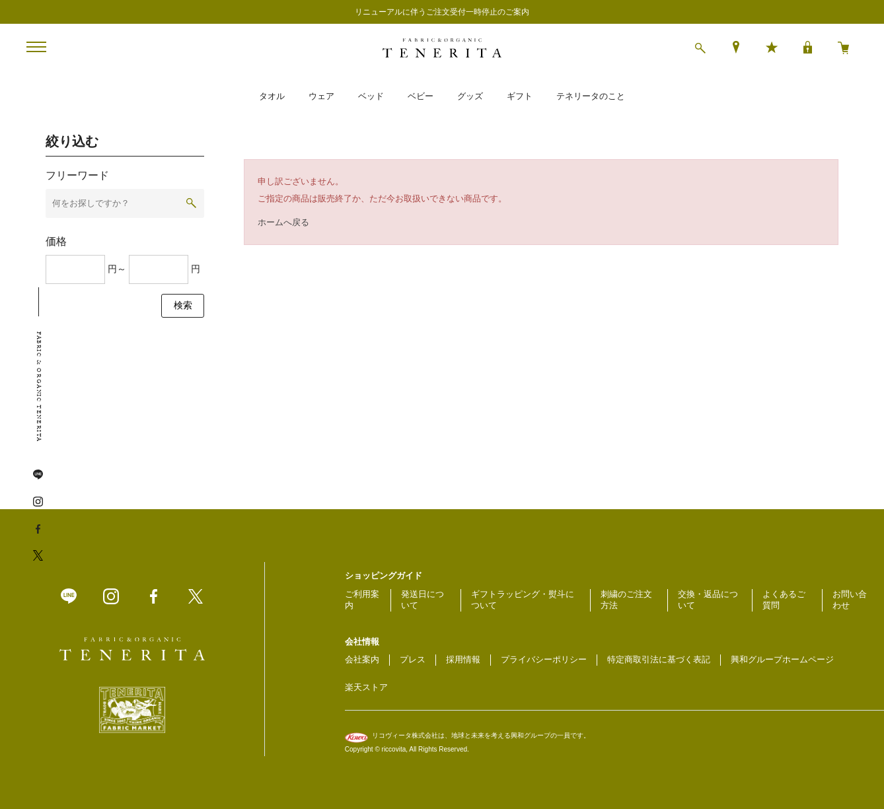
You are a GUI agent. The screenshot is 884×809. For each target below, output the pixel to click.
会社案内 (362, 659)
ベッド (371, 96)
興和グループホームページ (782, 659)
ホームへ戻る (283, 222)
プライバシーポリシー (544, 659)
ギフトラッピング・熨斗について (522, 599)
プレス (412, 659)
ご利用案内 (362, 599)
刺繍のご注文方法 (626, 599)
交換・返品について (708, 599)
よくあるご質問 (783, 599)
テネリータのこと (590, 96)
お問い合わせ (849, 599)
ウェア (321, 96)
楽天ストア (366, 687)
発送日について (422, 599)
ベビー (420, 96)
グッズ (470, 96)
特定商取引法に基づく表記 (658, 659)
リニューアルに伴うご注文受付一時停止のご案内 (442, 12)
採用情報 (463, 659)
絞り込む (72, 141)
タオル (272, 96)
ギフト (520, 96)
